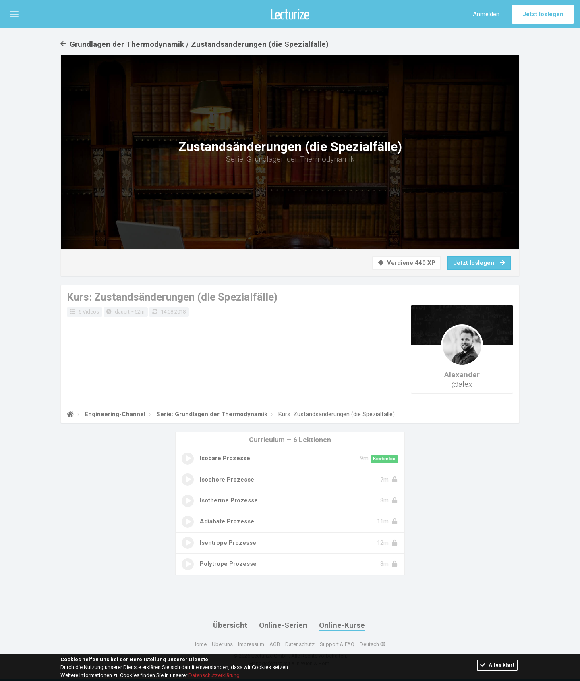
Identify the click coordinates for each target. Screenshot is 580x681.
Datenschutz (300, 644)
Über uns (222, 644)
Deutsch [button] (372, 644)
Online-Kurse (342, 625)
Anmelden (486, 14)
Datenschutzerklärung (214, 675)
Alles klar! (497, 665)
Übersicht (230, 625)
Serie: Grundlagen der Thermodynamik (211, 414)
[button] (14, 14)
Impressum (251, 644)
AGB (274, 644)
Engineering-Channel (114, 414)
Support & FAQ (337, 644)
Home (200, 644)
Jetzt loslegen (542, 14)
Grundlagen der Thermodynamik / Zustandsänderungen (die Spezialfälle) (194, 44)
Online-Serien (283, 625)
